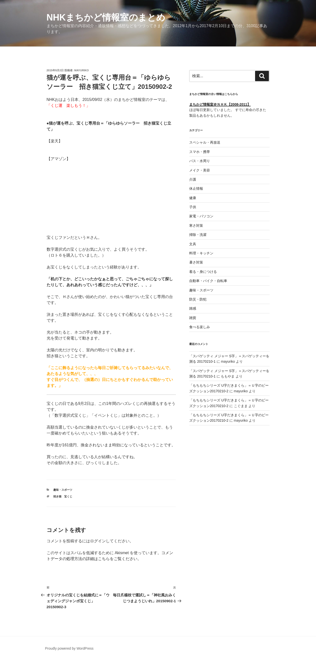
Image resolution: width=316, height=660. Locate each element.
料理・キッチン (201, 253)
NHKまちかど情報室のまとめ (106, 17)
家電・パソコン (201, 216)
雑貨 (192, 318)
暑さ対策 (196, 262)
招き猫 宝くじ (62, 496)
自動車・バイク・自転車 (208, 281)
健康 (192, 198)
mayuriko (81, 70)
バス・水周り (199, 161)
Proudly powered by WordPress (69, 648)
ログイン (98, 541)
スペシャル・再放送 (204, 142)
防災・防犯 (197, 299)
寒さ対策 (196, 225)
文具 (192, 244)
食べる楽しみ (199, 327)
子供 (192, 207)
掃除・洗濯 (197, 235)
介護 (192, 179)
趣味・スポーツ (62, 489)
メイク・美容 (199, 170)
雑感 (192, 308)
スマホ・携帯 (199, 152)
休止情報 (196, 188)
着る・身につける (203, 272)
